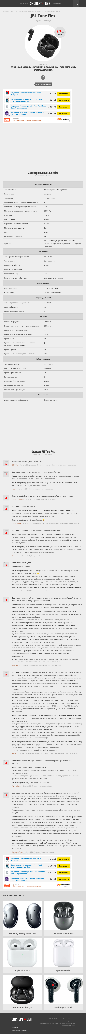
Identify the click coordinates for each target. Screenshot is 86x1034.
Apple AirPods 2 (64, 970)
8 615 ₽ (52, 113)
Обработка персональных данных (64, 1023)
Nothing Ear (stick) (63, 1007)
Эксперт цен (40, 3)
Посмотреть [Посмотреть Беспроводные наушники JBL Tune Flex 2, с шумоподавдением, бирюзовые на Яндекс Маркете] (64, 100)
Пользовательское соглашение (58, 1022)
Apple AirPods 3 (22, 970)
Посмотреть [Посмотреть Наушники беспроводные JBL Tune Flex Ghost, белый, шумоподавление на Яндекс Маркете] (64, 107)
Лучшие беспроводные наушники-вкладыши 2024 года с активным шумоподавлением (43, 68)
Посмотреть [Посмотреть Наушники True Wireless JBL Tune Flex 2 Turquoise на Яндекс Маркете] (64, 94)
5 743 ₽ (52, 93)
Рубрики (57, 3)
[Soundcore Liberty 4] (22, 989)
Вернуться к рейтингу (43, 84)
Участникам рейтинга (19, 1030)
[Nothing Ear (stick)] (63, 989)
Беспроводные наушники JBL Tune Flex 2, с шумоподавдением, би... (27, 100)
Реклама (15, 1027)
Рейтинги (23, 3)
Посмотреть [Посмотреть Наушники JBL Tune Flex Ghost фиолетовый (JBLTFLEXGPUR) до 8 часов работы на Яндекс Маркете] (64, 113)
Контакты (72, 1019)
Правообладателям (69, 1025)
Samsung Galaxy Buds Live (22, 933)
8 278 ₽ (52, 106)
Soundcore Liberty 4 (22, 1007)
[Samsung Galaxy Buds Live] (22, 915)
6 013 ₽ (52, 100)
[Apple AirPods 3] (22, 952)
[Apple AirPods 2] (63, 952)
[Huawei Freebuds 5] (63, 915)
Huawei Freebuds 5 (63, 933)
